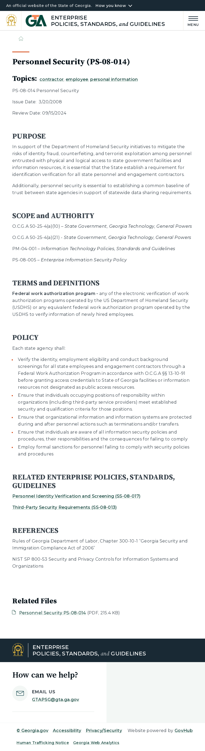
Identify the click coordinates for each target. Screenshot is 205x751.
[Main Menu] (191, 20)
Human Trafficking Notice (43, 742)
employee (77, 79)
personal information (114, 79)
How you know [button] (111, 5)
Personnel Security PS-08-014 (52, 612)
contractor (52, 79)
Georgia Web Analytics (96, 742)
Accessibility (67, 730)
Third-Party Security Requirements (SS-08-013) (64, 507)
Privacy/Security (104, 730)
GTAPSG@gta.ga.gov (55, 699)
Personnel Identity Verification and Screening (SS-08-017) (76, 496)
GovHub (184, 730)
